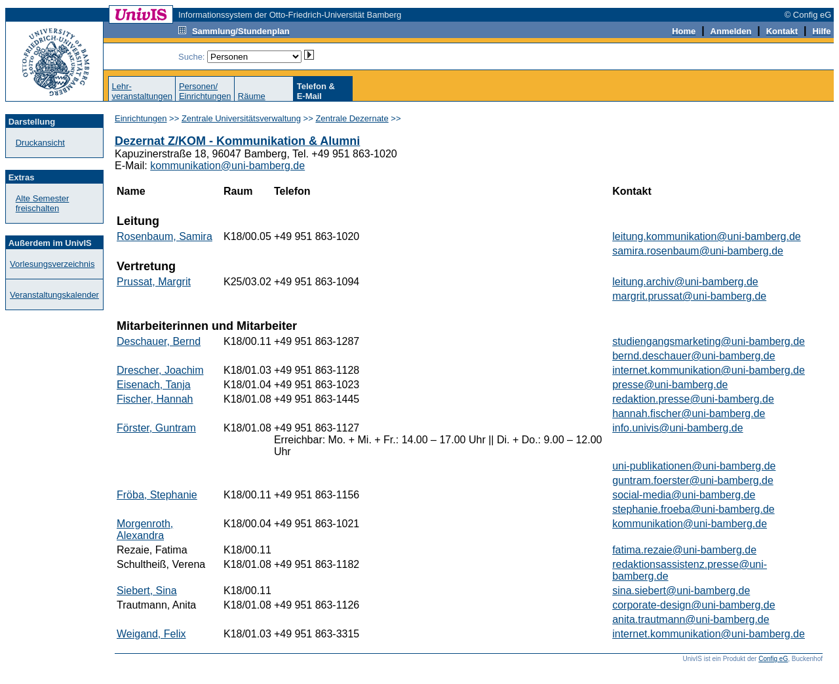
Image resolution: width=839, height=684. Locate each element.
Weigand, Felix (151, 633)
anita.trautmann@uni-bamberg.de (691, 619)
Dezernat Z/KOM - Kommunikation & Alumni (237, 141)
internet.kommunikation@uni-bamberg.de (708, 370)
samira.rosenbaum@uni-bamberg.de (697, 250)
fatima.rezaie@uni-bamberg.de (684, 549)
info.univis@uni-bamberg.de (677, 427)
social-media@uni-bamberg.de (683, 494)
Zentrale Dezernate (351, 118)
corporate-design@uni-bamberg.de (693, 605)
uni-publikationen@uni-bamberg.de (693, 466)
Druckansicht (40, 143)
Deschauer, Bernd (159, 341)
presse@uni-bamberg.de (670, 384)
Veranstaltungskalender (54, 295)
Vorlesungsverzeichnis (52, 264)
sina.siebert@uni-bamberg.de (681, 590)
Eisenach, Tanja (154, 384)
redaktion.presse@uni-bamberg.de (693, 399)
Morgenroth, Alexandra (145, 529)
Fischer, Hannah (155, 399)
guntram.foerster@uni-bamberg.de (692, 480)
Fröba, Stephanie (157, 494)
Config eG (773, 658)
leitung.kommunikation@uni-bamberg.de (706, 236)
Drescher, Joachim (160, 370)
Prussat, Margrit (154, 281)
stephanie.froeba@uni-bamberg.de (693, 509)
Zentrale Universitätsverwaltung (241, 118)
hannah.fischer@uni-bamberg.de (688, 413)
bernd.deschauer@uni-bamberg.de (693, 355)
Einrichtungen (141, 118)
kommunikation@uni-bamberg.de (227, 165)
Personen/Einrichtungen (205, 91)
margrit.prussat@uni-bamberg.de (689, 296)
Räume (251, 96)
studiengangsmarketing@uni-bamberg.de (708, 341)
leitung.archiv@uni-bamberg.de (685, 281)
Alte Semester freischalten (42, 203)
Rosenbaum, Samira (164, 236)
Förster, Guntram (156, 427)
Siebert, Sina (147, 590)
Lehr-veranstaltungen (141, 91)
